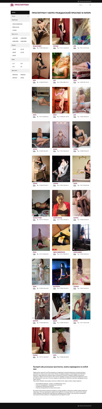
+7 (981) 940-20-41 (43, 48)
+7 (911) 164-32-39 (64, 48)
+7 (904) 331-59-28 (64, 116)
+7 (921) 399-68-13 (64, 219)
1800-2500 (23, 38)
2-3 (22, 63)
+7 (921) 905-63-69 (64, 151)
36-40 (14, 55)
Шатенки (15, 77)
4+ (21, 66)
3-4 (13, 66)
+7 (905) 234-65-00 (43, 288)
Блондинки (15, 74)
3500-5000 (23, 41)
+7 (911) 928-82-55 (43, 116)
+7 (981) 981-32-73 (84, 82)
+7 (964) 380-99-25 (43, 322)
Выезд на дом (16, 27)
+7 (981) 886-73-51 (64, 82)
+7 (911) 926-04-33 (43, 254)
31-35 (22, 52)
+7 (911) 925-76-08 (84, 322)
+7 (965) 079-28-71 (43, 82)
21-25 (22, 49)
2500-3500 (15, 41)
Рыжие (22, 77)
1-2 (13, 63)
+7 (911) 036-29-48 (84, 185)
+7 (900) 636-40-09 (64, 357)
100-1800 (15, 38)
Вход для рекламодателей (85, 1)
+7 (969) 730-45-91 (43, 151)
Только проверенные (17, 23)
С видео (15, 30)
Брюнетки (23, 74)
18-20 (14, 49)
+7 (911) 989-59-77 (64, 254)
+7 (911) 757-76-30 (84, 48)
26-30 (14, 52)
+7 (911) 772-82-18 (43, 219)
